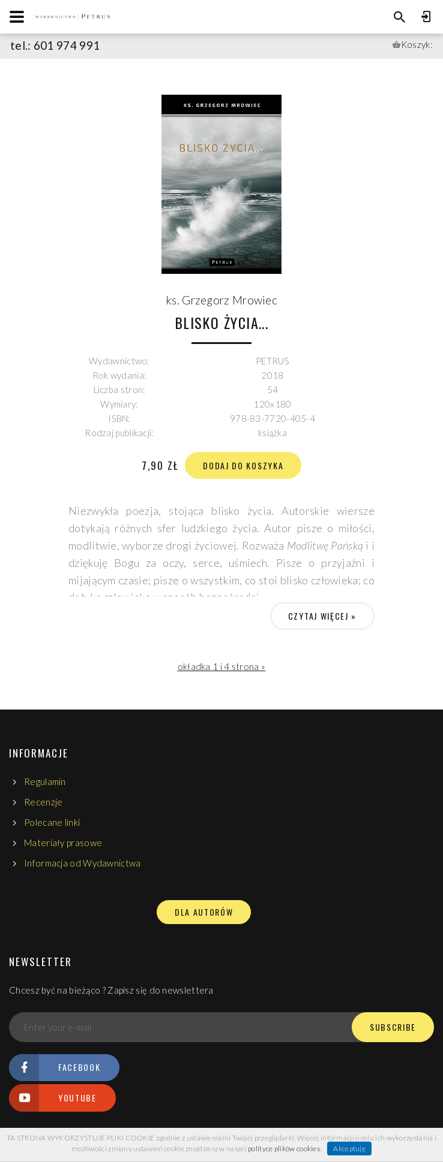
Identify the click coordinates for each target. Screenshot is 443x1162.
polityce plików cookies (284, 1148)
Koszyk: (417, 44)
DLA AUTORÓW (204, 912)
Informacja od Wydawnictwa (82, 863)
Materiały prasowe (63, 842)
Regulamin (45, 781)
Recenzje (43, 801)
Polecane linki (52, 822)
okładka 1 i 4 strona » (222, 666)
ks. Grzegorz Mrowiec (221, 300)
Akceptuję (349, 1148)
